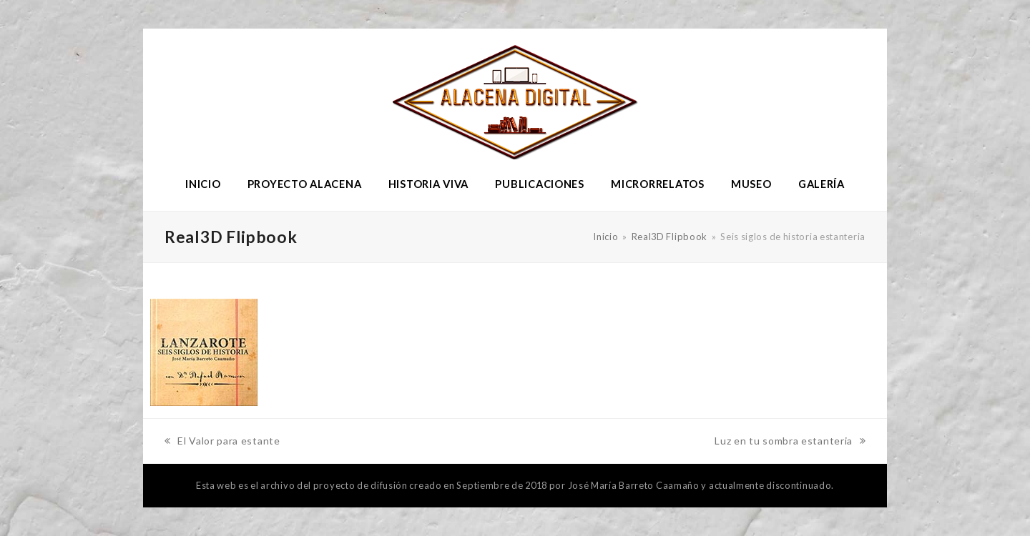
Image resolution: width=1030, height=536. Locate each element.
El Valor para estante (222, 442)
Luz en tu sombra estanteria (790, 442)
